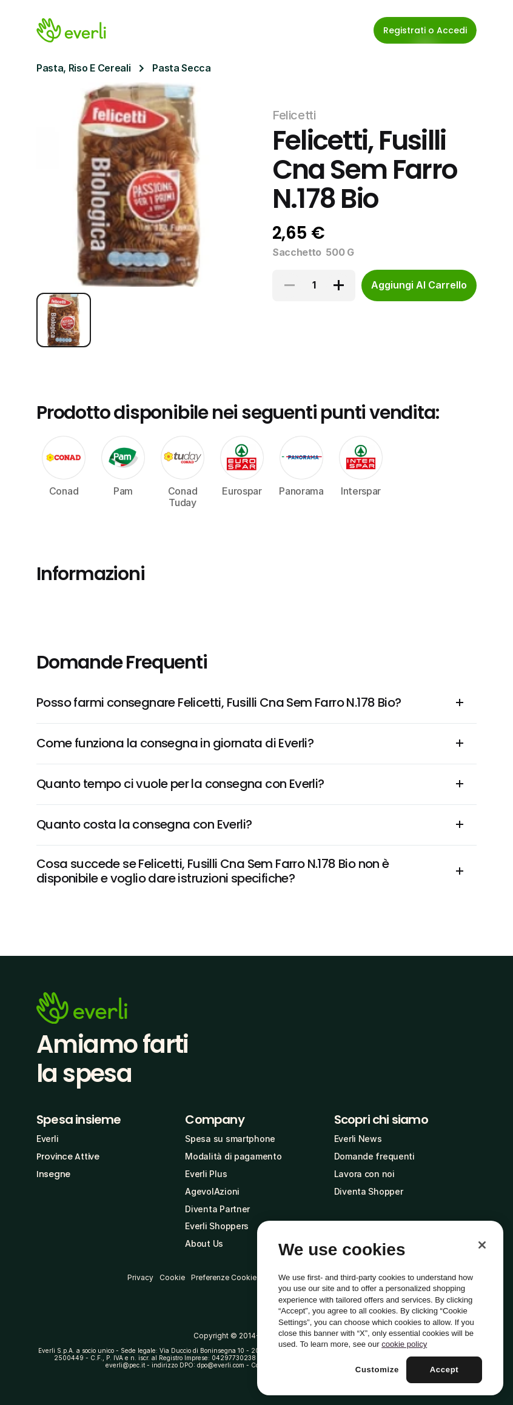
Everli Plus (206, 1174)
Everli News (358, 1138)
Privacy (140, 1277)
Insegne (53, 1174)
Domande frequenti (374, 1156)
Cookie (172, 1277)
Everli (47, 1138)
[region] (380, 1308)
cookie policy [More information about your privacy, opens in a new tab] (404, 1344)
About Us (204, 1243)
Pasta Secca (181, 68)
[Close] (482, 1245)
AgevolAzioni (212, 1191)
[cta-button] (419, 285)
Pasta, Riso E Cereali (83, 68)
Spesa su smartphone (230, 1138)
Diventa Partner (217, 1209)
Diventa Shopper (368, 1191)
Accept (444, 1369)
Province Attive (67, 1156)
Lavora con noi (364, 1174)
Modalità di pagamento (233, 1156)
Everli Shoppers (217, 1226)
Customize (377, 1369)
